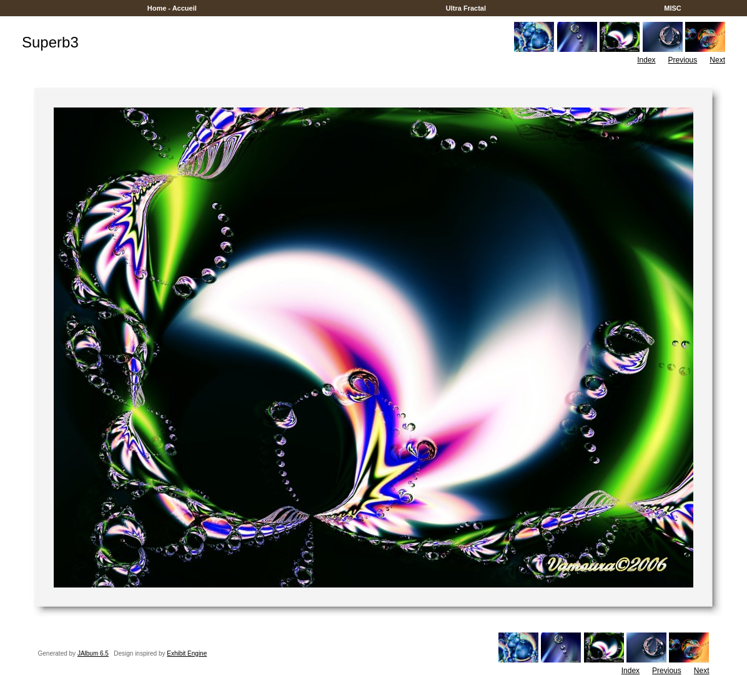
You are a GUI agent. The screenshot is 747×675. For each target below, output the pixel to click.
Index (646, 60)
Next (717, 60)
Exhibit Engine (187, 653)
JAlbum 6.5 (93, 653)
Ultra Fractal (466, 8)
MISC (672, 8)
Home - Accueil (172, 8)
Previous (683, 60)
